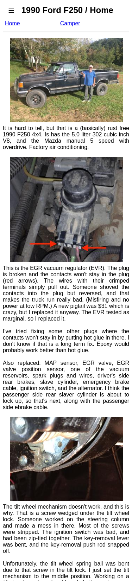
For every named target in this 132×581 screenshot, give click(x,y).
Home (12, 23)
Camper (70, 23)
